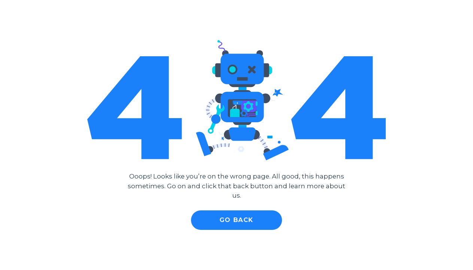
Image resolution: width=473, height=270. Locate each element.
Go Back (236, 220)
